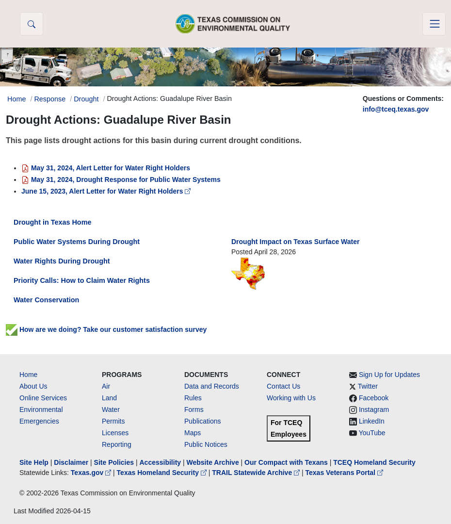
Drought (86, 99)
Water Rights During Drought (62, 261)
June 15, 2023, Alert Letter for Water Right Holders (106, 191)
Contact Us (283, 386)
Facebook (373, 398)
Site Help (33, 462)
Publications (202, 421)
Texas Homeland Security (163, 472)
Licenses (115, 433)
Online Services (43, 398)
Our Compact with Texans (286, 462)
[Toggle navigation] (434, 23)
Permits (113, 421)
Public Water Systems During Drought (77, 242)
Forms (194, 409)
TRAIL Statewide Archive (257, 472)
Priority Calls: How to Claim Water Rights (82, 280)
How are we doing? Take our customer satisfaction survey (106, 329)
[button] (31, 23)
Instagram (374, 409)
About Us (33, 386)
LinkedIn (372, 421)
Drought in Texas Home (52, 222)
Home (28, 374)
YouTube (372, 433)
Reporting (116, 444)
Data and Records (211, 386)
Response (49, 99)
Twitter (368, 386)
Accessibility (161, 462)
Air (106, 386)
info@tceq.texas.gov (396, 109)
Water (111, 409)
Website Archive (213, 462)
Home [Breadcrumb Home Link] (16, 99)
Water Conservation (46, 300)
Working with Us (291, 398)
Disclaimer (71, 462)
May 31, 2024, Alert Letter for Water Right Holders (105, 168)
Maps (192, 433)
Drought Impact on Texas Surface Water (295, 242)
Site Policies (114, 462)
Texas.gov (92, 472)
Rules (193, 398)
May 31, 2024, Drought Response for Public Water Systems (121, 179)
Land (109, 398)
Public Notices (205, 444)
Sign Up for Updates (389, 374)
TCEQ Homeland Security (374, 462)
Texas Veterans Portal (344, 472)
